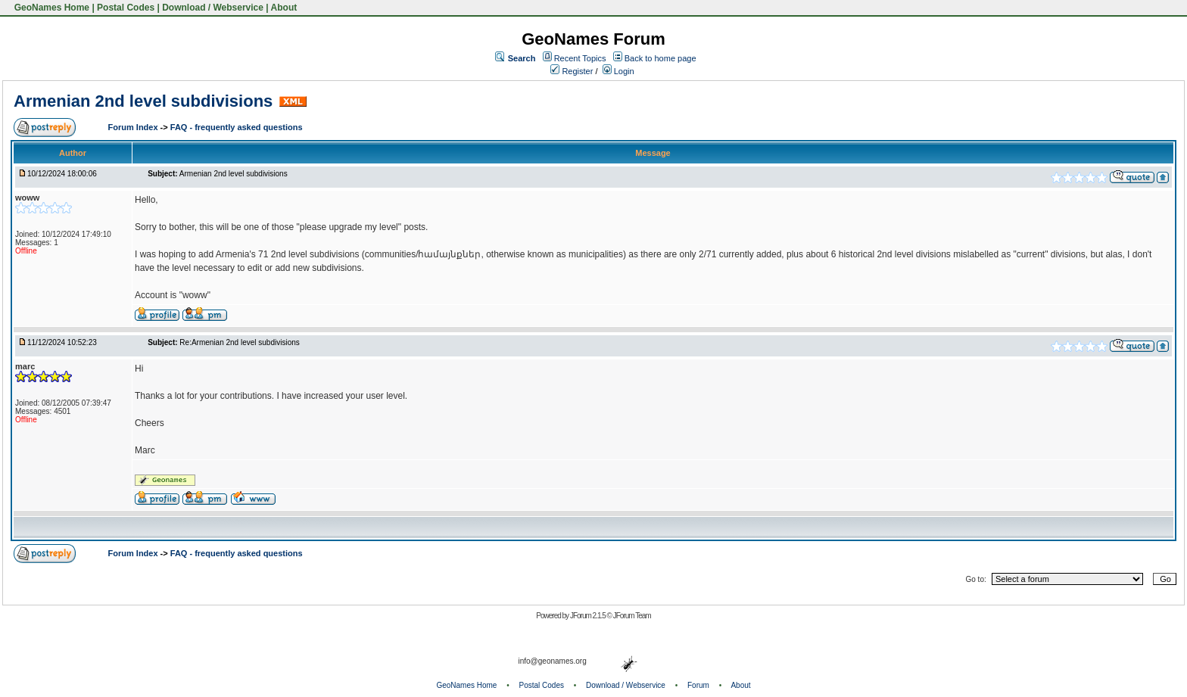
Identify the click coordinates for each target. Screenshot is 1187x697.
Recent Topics (580, 58)
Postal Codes (125, 7)
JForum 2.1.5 (588, 615)
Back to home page (660, 58)
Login (618, 71)
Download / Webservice (212, 7)
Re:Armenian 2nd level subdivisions (239, 342)
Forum (698, 685)
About (284, 7)
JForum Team (632, 615)
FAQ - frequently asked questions (236, 127)
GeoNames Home (50, 7)
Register (571, 71)
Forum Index (134, 127)
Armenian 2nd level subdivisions (143, 101)
